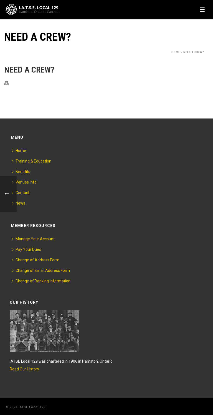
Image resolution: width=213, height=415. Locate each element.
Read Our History (24, 369)
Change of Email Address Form (41, 270)
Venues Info (24, 182)
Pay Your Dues (26, 249)
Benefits (21, 171)
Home (175, 52)
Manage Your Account (33, 239)
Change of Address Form (35, 260)
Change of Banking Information (41, 281)
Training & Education (31, 161)
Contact (20, 192)
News (18, 203)
